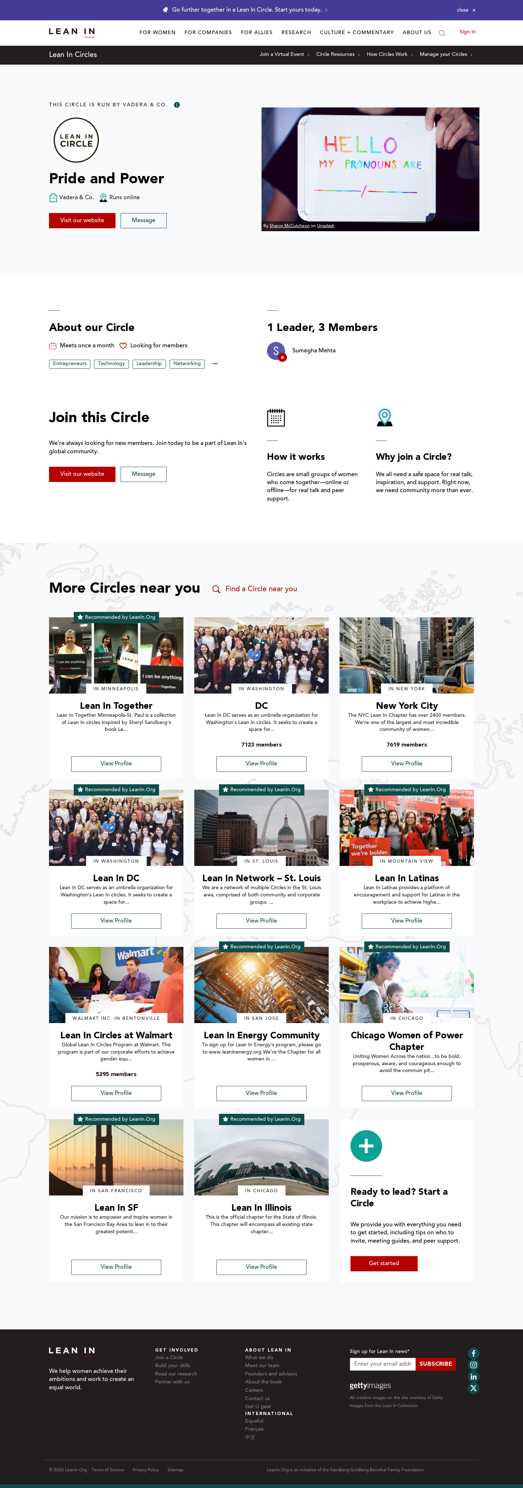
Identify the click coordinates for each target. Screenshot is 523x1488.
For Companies (208, 33)
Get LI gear (258, 1407)
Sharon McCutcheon (289, 226)
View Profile (116, 764)
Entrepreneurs (69, 364)
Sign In (468, 32)
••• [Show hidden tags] (215, 364)
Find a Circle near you (254, 589)
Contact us (257, 1399)
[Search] (442, 33)
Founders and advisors (271, 1374)
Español (254, 1421)
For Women (157, 33)
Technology (111, 364)
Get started (384, 1264)
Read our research (176, 1374)
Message (143, 221)
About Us (417, 33)
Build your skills (172, 1366)
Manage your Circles (446, 54)
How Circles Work (390, 54)
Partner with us (172, 1382)
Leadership (149, 364)
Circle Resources (338, 54)
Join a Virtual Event (284, 54)
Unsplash (326, 226)
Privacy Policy (146, 1470)
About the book (263, 1382)
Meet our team (262, 1366)
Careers (254, 1390)
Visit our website (82, 221)
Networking (187, 364)
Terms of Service (108, 1470)
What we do (259, 1358)
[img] (116, 655)
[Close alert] (466, 10)
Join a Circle (169, 1358)
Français (254, 1429)
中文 (250, 1437)
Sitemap (175, 1470)
